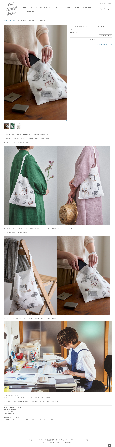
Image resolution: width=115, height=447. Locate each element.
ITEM (24, 7)
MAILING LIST (44, 7)
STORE (55, 7)
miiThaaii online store (28, 11)
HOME (6, 20)
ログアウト (30, 440)
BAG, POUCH (12, 20)
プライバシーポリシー (69, 440)
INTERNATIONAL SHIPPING (83, 7)
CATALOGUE (66, 7)
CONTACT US (80, 440)
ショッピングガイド (40, 440)
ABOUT (33, 7)
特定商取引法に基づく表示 (54, 440)
